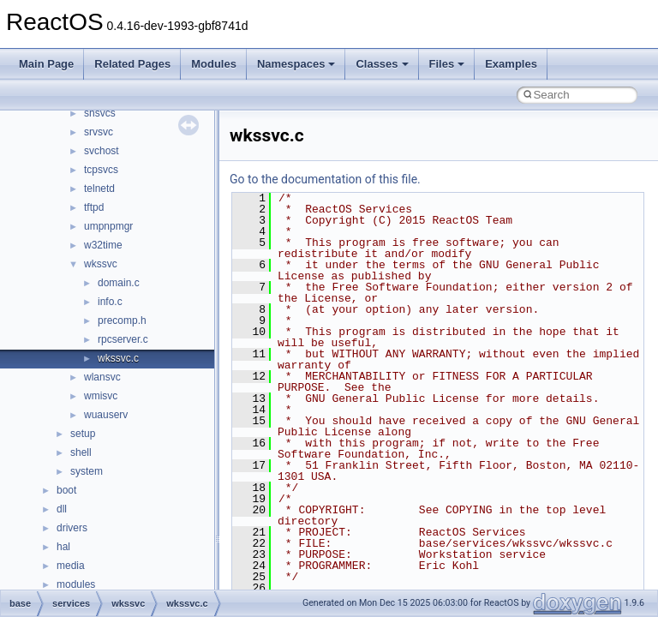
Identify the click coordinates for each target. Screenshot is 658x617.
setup (82, 434)
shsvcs (100, 113)
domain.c (119, 283)
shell (81, 452)
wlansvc (102, 377)
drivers (72, 528)
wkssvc (100, 264)
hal (63, 547)
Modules (213, 63)
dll (62, 509)
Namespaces (296, 63)
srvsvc (98, 132)
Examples (511, 63)
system (86, 471)
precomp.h (122, 320)
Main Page (46, 63)
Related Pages (132, 63)
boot (66, 490)
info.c (110, 302)
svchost (101, 151)
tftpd (94, 207)
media (71, 566)
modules (76, 584)
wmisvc (100, 396)
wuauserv (106, 415)
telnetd (99, 189)
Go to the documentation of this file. (325, 179)
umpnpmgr (108, 226)
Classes (382, 63)
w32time (103, 245)
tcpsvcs (101, 170)
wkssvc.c (118, 358)
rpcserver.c (123, 339)
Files (447, 63)
